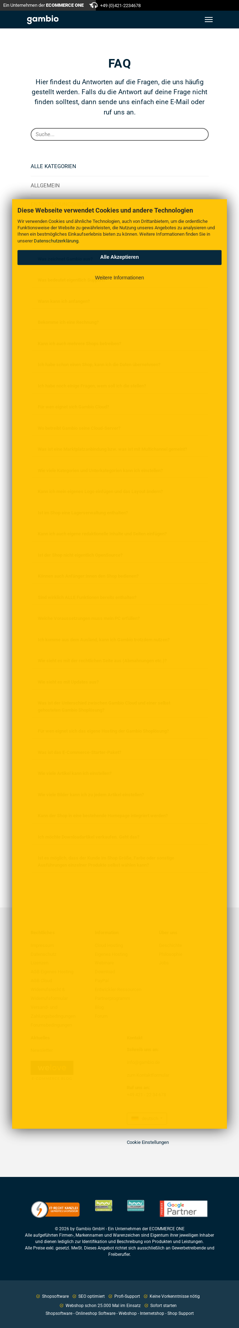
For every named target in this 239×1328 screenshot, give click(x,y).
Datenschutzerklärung (56, 240)
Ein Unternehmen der (43, 5)
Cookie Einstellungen (148, 1142)
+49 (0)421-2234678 (120, 5)
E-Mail (179, 102)
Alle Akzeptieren (119, 257)
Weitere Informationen (119, 277)
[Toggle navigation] (209, 19)
